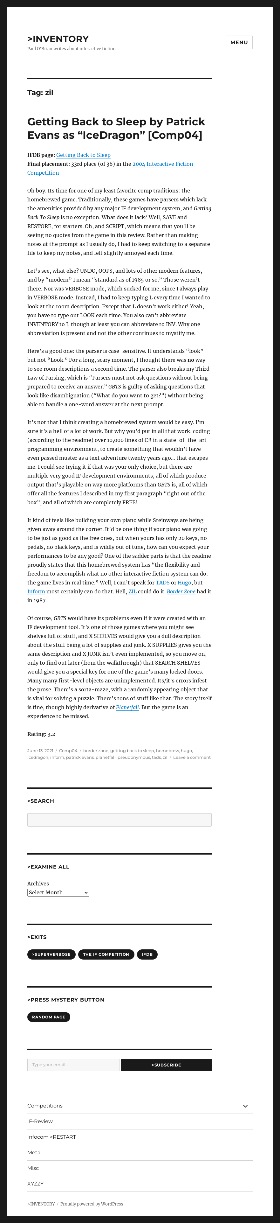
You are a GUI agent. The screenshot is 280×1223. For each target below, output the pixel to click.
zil (165, 757)
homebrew (167, 750)
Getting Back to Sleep (83, 155)
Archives (38, 883)
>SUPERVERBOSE (51, 954)
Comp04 (68, 750)
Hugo (184, 582)
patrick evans (80, 757)
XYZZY (35, 1184)
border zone (95, 750)
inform (57, 757)
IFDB (147, 954)
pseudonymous (134, 757)
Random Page (48, 1017)
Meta (33, 1153)
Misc (33, 1168)
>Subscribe (166, 1064)
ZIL (132, 591)
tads (156, 757)
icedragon (37, 757)
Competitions (45, 1106)
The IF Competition (106, 954)
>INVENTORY (58, 38)
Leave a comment (192, 757)
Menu (239, 42)
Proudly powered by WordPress (91, 1204)
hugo (186, 750)
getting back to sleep (132, 750)
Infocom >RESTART (51, 1137)
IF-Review (40, 1121)
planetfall (106, 757)
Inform (36, 591)
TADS (163, 582)
